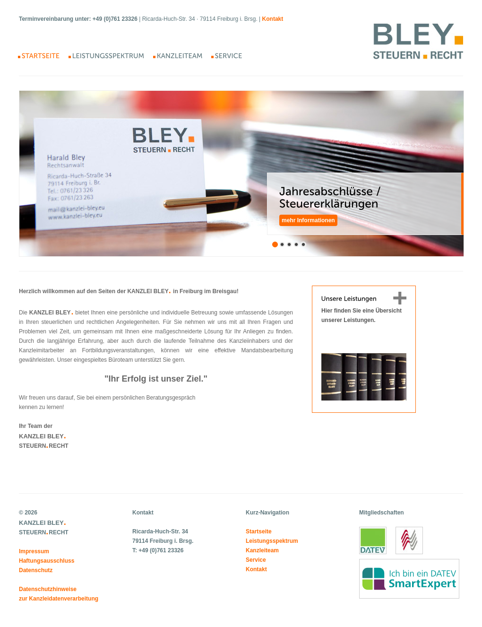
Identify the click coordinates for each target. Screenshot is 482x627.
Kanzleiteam (262, 550)
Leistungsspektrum (272, 541)
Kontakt (256, 569)
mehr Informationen (308, 220)
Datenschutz (35, 570)
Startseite (259, 531)
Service (256, 560)
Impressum (34, 551)
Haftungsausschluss (46, 560)
